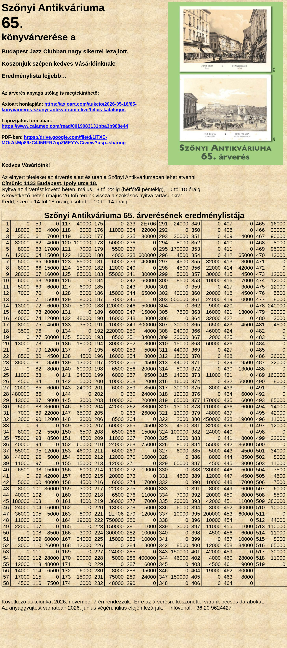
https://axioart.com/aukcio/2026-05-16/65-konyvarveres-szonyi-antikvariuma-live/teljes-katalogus (69, 106)
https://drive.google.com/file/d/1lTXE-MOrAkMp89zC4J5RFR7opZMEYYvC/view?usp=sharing (64, 139)
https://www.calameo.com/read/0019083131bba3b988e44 (65, 126)
